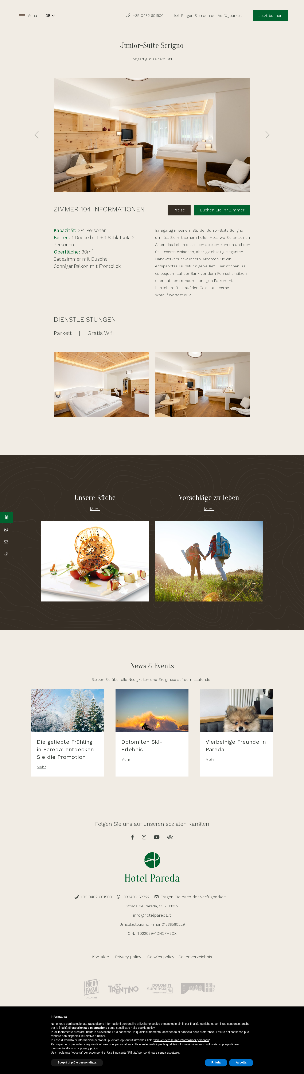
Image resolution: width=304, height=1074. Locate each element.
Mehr (95, 506)
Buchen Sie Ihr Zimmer (224, 208)
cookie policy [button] (146, 1027)
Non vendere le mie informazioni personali (180, 1040)
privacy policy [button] (89, 1048)
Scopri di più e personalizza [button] (77, 1062)
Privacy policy (129, 957)
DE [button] (51, 16)
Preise (184, 208)
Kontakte (104, 957)
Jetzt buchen (270, 16)
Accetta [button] (241, 1062)
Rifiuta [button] (216, 1062)
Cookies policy (159, 957)
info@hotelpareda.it (152, 915)
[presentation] (36, 135)
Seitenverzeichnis (193, 957)
